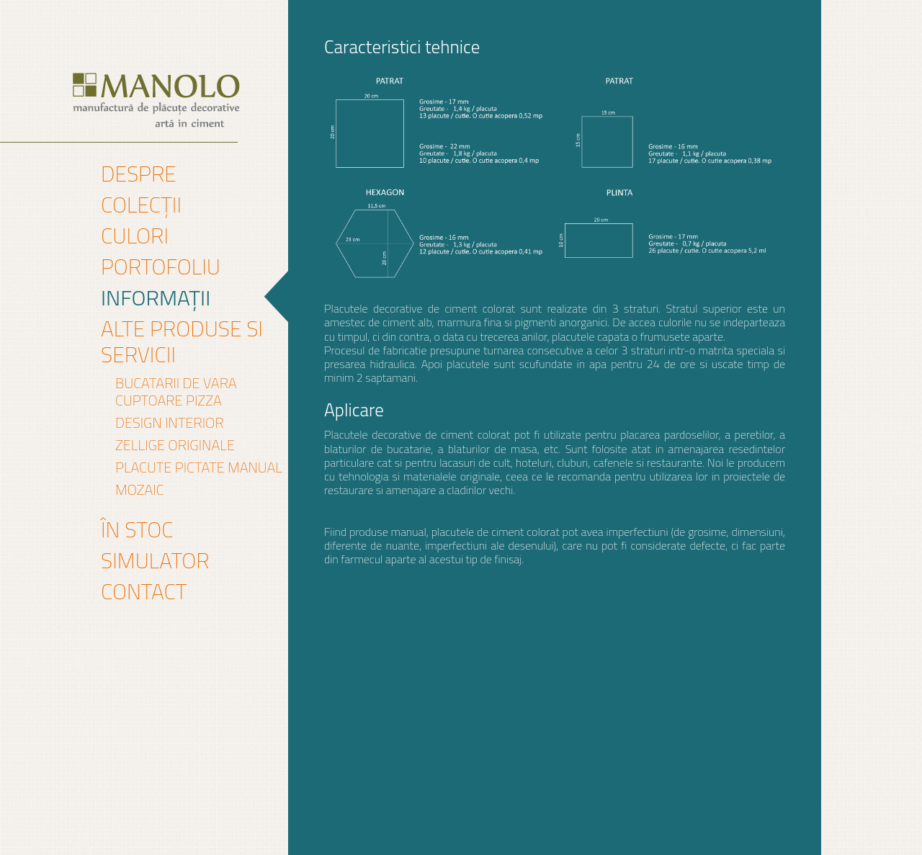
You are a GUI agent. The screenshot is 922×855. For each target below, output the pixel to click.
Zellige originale (175, 445)
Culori (135, 236)
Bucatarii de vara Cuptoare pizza (176, 392)
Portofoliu (160, 266)
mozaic (139, 489)
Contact (144, 591)
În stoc (137, 529)
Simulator (155, 560)
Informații (155, 297)
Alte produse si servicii (182, 341)
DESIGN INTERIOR (169, 422)
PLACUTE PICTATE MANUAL (198, 467)
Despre (138, 174)
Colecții (141, 205)
